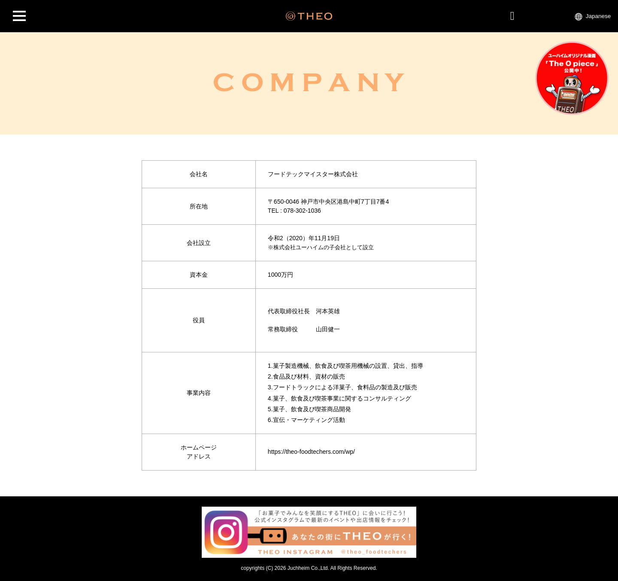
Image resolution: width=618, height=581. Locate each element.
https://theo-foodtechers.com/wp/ (311, 451)
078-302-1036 (302, 210)
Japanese (598, 16)
